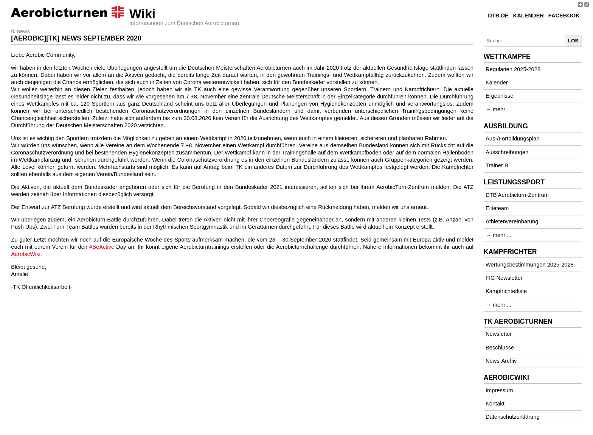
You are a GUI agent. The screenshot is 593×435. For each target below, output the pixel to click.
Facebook (564, 15)
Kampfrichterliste (506, 291)
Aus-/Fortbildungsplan (513, 139)
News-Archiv (501, 361)
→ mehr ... (498, 109)
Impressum (499, 390)
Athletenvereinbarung (512, 221)
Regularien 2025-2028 (513, 69)
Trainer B (497, 165)
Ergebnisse (499, 96)
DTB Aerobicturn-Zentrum (517, 195)
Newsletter (499, 334)
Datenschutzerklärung (513, 417)
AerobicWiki (25, 254)
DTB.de (498, 15)
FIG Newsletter (504, 278)
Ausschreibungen (507, 152)
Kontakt (495, 404)
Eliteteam (497, 208)
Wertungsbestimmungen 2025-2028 (530, 265)
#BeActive (101, 247)
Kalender (528, 15)
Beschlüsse (500, 348)
